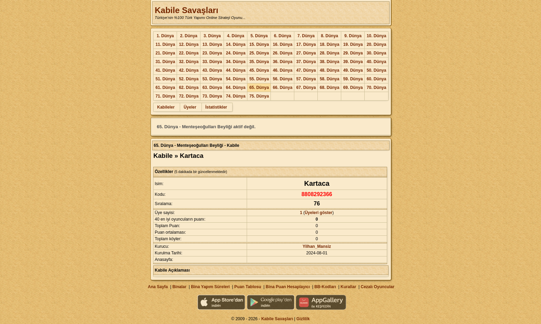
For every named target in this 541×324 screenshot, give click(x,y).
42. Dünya (189, 70)
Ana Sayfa (158, 286)
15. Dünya (259, 44)
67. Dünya (306, 87)
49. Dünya (353, 70)
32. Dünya (189, 61)
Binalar (180, 286)
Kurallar (348, 286)
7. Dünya (306, 35)
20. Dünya (376, 44)
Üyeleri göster (318, 212)
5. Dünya (259, 35)
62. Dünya (189, 87)
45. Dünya (259, 70)
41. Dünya (165, 70)
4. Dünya (235, 35)
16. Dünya (283, 44)
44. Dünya (236, 70)
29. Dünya (353, 53)
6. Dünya (282, 35)
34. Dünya (236, 61)
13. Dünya (212, 44)
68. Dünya (330, 87)
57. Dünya (306, 79)
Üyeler (190, 107)
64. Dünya (236, 87)
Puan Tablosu (247, 286)
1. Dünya (165, 35)
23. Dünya (212, 53)
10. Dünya (376, 35)
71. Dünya (165, 96)
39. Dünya (353, 61)
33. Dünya (212, 61)
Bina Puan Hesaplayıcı (288, 286)
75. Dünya (259, 96)
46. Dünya (283, 70)
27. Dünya (306, 53)
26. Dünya (283, 53)
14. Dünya (236, 44)
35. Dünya (259, 61)
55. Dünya (259, 79)
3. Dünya (212, 35)
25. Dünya (259, 53)
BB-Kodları (325, 286)
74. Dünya (236, 96)
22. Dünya (189, 53)
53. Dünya (212, 79)
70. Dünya (376, 87)
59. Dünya (353, 79)
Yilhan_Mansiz (317, 246)
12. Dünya (189, 44)
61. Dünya (165, 87)
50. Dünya (376, 70)
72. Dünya (189, 96)
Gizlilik (303, 318)
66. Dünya (283, 87)
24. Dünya (236, 53)
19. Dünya (353, 44)
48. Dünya (330, 70)
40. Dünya (376, 61)
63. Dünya (212, 87)
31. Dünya (165, 61)
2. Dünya (188, 35)
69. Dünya (353, 87)
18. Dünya (330, 44)
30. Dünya (376, 53)
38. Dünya (330, 61)
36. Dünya (283, 61)
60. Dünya (376, 79)
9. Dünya (353, 35)
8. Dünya (329, 35)
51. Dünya (165, 79)
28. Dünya (330, 53)
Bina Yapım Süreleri (210, 286)
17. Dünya (306, 44)
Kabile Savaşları (186, 10)
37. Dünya (306, 61)
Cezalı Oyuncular (377, 286)
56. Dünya (283, 79)
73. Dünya (212, 96)
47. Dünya (306, 70)
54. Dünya (236, 79)
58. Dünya (330, 79)
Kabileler (166, 107)
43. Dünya (212, 70)
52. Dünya (189, 79)
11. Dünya (165, 44)
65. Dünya (259, 87)
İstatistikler (216, 107)
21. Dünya (165, 53)
